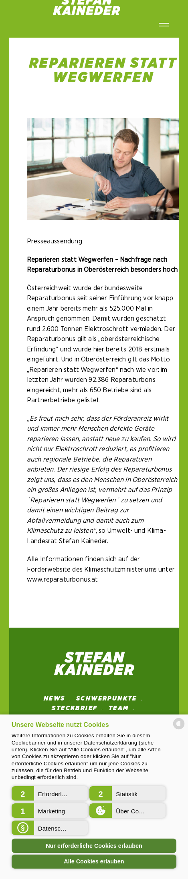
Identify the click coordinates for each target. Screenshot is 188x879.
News (54, 698)
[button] (50, 793)
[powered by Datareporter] (178, 728)
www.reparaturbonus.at (62, 579)
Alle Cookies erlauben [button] (94, 861)
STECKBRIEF (74, 708)
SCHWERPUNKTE (106, 698)
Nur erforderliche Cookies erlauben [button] (94, 846)
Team (119, 708)
